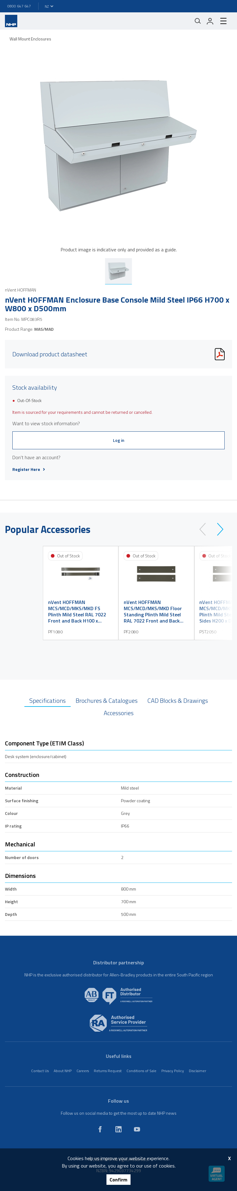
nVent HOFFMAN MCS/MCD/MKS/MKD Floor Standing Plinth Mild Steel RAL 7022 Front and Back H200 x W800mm (153, 611)
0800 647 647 (19, 6)
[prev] (205, 529)
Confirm (118, 1179)
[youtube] (137, 1129)
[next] (217, 529)
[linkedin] (118, 1129)
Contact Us (40, 1071)
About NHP (63, 1071)
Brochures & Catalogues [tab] (107, 700)
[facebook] (100, 1129)
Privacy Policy (172, 1071)
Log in (118, 440)
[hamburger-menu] (223, 21)
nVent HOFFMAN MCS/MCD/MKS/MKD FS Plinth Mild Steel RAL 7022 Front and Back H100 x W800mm (77, 611)
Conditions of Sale (141, 1071)
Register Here (28, 469)
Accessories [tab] (119, 713)
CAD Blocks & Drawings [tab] (178, 700)
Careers (83, 1071)
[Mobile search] (198, 21)
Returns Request (108, 1071)
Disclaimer (197, 1071)
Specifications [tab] (47, 700)
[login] (210, 21)
